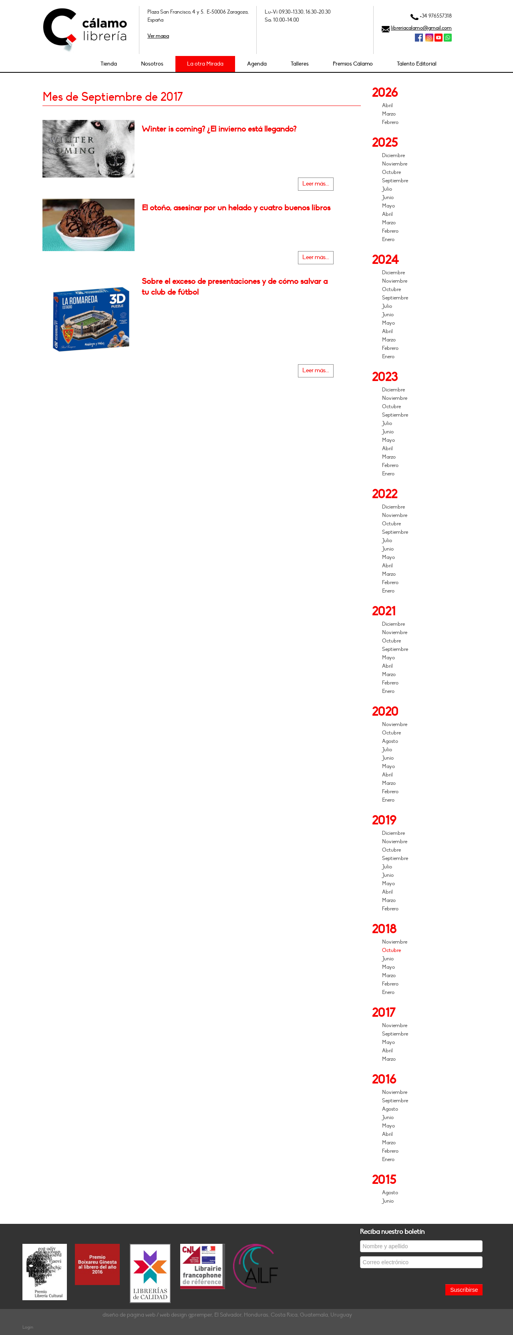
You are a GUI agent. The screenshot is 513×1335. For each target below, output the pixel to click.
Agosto (390, 741)
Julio (387, 189)
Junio (388, 197)
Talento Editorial (417, 63)
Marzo (389, 114)
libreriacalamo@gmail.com (421, 28)
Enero (388, 239)
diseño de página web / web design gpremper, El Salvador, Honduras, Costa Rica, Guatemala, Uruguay (227, 1314)
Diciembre (393, 155)
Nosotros (152, 63)
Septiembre (395, 181)
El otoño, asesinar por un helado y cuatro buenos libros (236, 208)
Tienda (109, 63)
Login (27, 1327)
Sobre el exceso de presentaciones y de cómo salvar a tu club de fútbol (235, 287)
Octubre (391, 172)
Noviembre (394, 164)
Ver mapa (158, 36)
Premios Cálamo (353, 63)
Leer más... (315, 183)
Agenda (257, 63)
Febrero (390, 122)
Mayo (388, 206)
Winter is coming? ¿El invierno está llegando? (219, 129)
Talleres (300, 63)
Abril (387, 105)
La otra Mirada (205, 63)
